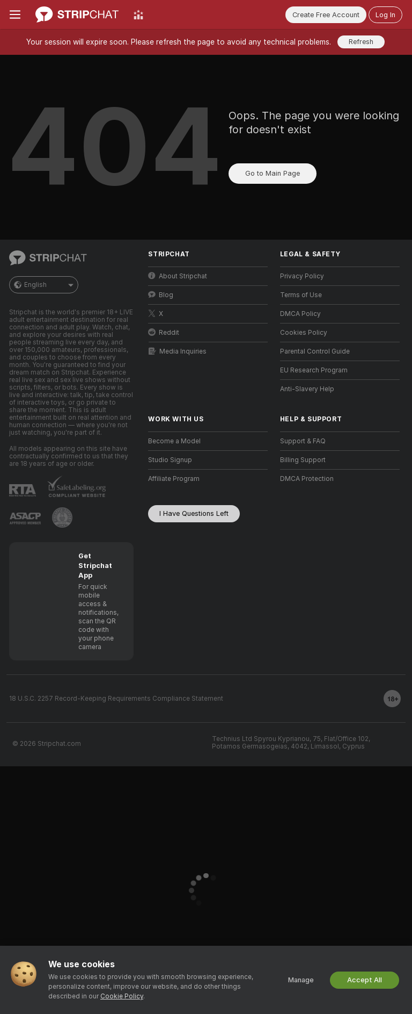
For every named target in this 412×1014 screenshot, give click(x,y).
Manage (301, 980)
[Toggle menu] (15, 14)
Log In (385, 15)
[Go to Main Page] (77, 14)
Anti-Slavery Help (307, 389)
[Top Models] (138, 14)
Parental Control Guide (315, 351)
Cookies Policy (303, 332)
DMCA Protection (307, 479)
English (43, 285)
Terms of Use (301, 295)
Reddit (163, 332)
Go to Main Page (272, 173)
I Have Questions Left (194, 513)
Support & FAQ (303, 441)
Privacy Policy (302, 276)
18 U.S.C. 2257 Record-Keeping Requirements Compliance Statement (116, 698)
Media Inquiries (178, 351)
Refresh (361, 42)
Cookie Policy (121, 996)
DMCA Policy (300, 314)
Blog (160, 295)
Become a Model (174, 441)
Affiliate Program (174, 479)
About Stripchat (177, 276)
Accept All (364, 980)
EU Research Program (314, 370)
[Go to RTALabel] (22, 490)
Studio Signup (170, 460)
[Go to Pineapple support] (62, 517)
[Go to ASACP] (25, 518)
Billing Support (303, 460)
